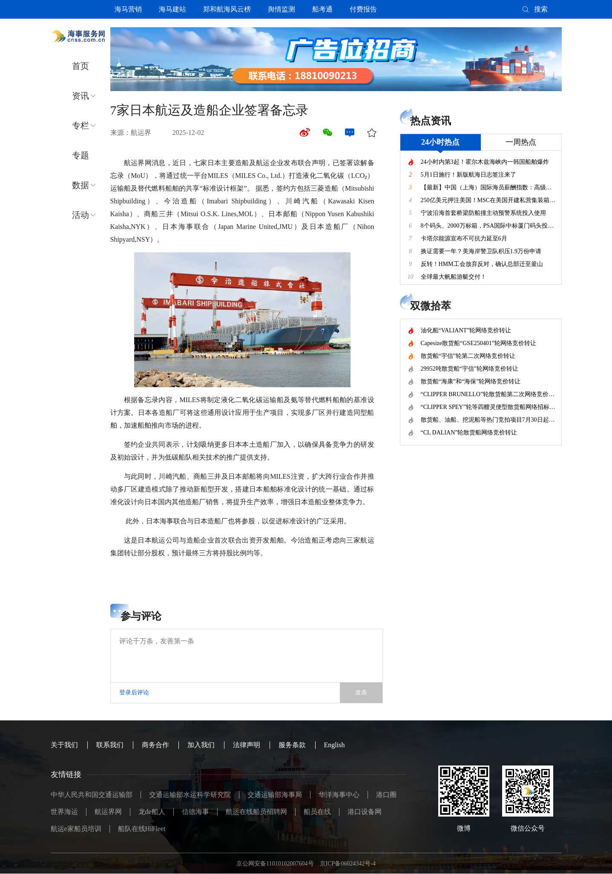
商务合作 (155, 744)
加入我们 (201, 744)
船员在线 (317, 811)
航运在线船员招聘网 (256, 811)
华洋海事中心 (339, 794)
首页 (80, 66)
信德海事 (195, 811)
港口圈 (386, 794)
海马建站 (172, 9)
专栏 (80, 125)
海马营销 (128, 9)
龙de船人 (151, 811)
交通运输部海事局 (274, 794)
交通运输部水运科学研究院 (190, 794)
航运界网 (108, 811)
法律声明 (246, 744)
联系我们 (110, 744)
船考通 (322, 9)
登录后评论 (134, 692)
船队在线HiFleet (142, 828)
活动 (80, 215)
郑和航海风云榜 (227, 9)
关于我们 (64, 744)
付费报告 (363, 9)
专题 (80, 155)
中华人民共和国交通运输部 (91, 794)
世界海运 (64, 811)
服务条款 (292, 744)
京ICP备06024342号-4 (348, 863)
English (334, 744)
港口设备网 (365, 811)
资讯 (80, 95)
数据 (80, 185)
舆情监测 (281, 9)
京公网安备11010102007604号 (274, 863)
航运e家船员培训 (76, 828)
